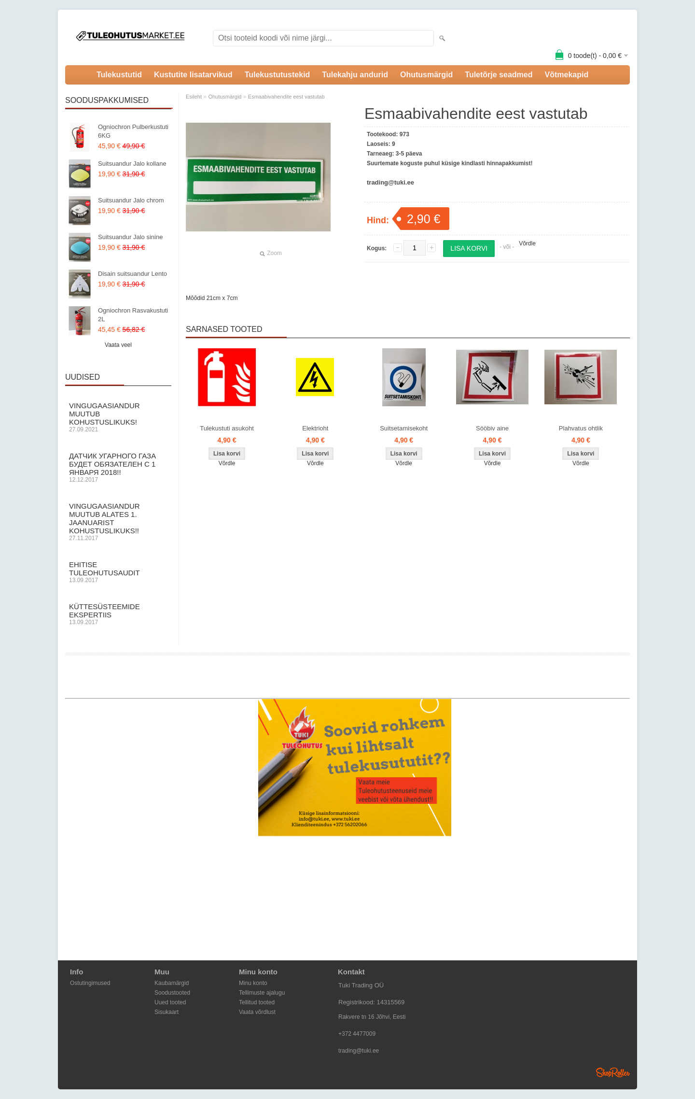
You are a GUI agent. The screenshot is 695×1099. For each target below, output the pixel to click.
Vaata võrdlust (257, 1012)
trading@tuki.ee (358, 1050)
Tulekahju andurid (355, 75)
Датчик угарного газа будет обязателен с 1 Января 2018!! (118, 467)
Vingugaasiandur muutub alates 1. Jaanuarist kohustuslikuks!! (118, 522)
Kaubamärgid (171, 983)
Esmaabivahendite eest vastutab (286, 97)
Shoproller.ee (613, 1072)
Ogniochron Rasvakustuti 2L (133, 315)
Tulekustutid (119, 75)
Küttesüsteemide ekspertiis (118, 614)
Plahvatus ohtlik (581, 428)
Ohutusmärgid (426, 75)
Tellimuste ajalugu (262, 992)
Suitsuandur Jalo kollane (132, 163)
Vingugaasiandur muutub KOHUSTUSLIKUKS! (118, 417)
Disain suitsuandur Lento (132, 273)
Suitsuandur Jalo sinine (130, 237)
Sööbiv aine (492, 428)
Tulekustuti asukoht (227, 428)
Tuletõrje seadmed (498, 75)
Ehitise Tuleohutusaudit (118, 572)
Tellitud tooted (257, 1002)
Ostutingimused (90, 983)
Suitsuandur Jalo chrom (131, 200)
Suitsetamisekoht (404, 428)
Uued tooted (170, 1002)
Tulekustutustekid (277, 75)
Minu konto (253, 983)
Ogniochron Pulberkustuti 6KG (133, 131)
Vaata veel (118, 345)
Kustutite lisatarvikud (193, 75)
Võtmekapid (566, 75)
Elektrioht (315, 428)
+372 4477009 (356, 1033)
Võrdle (527, 243)
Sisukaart (166, 1012)
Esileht (194, 97)
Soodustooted (172, 992)
